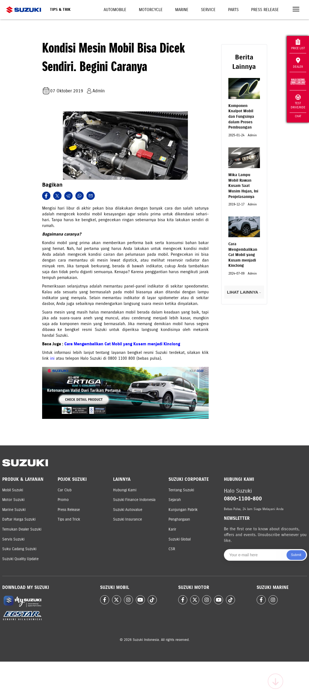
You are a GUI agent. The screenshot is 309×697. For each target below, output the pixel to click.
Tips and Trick (69, 519)
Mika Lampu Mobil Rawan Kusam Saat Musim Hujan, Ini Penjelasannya (243, 186)
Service (208, 9)
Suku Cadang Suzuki (19, 549)
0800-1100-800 (243, 498)
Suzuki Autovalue (127, 509)
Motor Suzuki (13, 499)
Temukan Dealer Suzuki (21, 529)
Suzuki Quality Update (20, 559)
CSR (171, 549)
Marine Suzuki (13, 509)
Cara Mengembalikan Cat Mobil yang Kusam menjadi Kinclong (122, 343)
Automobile (115, 9)
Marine (181, 9)
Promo (63, 499)
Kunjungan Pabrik (183, 509)
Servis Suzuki (13, 539)
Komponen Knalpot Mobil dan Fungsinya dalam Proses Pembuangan (241, 116)
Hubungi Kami (124, 490)
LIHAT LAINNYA (244, 292)
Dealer (298, 63)
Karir (172, 529)
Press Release (265, 9)
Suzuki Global (179, 539)
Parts (233, 9)
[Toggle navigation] (296, 9)
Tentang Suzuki (181, 490)
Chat (298, 116)
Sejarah (174, 499)
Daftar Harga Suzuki (18, 519)
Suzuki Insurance (127, 519)
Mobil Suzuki (12, 490)
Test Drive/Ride (298, 102)
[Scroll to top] (275, 681)
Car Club (64, 490)
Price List (298, 44)
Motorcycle (151, 9)
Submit (296, 555)
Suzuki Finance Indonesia (134, 499)
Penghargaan (179, 519)
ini (53, 358)
